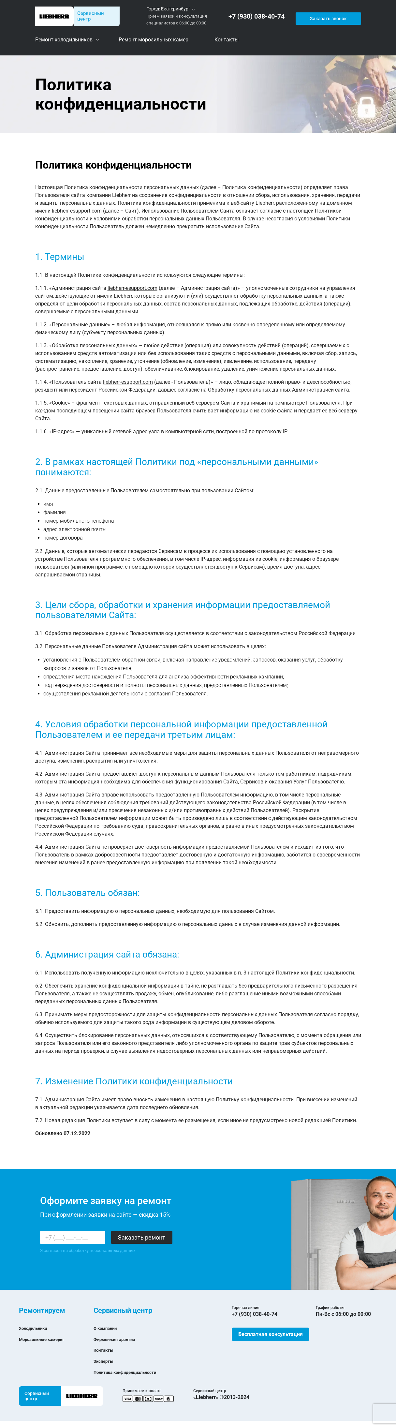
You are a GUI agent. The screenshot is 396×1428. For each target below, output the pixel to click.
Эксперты (106, 1361)
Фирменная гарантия (120, 1339)
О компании (108, 1328)
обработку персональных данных (102, 1250)
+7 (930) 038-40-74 (258, 16)
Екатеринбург (175, 8)
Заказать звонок (327, 16)
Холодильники (36, 1328)
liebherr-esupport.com (77, 211)
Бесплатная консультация (270, 1334)
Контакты (106, 1350)
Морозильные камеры (47, 1339)
